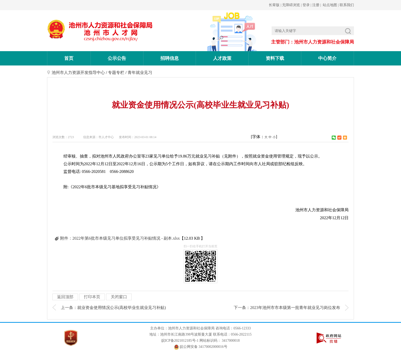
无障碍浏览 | (292, 5)
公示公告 (117, 58)
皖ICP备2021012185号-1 (179, 340)
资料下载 (275, 58)
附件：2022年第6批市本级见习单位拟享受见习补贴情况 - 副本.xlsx (120, 238)
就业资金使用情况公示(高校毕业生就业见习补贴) (121, 307)
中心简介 (327, 58)
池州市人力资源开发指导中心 (78, 72)
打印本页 (92, 297)
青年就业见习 (140, 72)
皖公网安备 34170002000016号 (200, 347)
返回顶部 (65, 297)
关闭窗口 (119, 297)
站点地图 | (330, 5)
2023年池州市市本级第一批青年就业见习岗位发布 (295, 307)
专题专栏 (116, 72)
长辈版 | (275, 5)
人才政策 (222, 58)
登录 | (307, 5)
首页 (68, 58)
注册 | (317, 5)
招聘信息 (169, 58)
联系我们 (346, 5)
